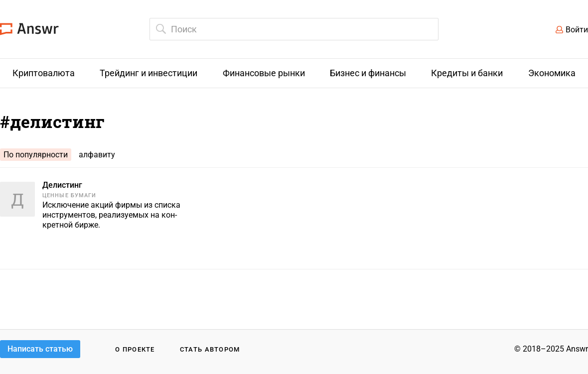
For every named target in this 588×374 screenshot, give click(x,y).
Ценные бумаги (69, 195)
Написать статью (40, 349)
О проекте (135, 349)
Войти (577, 29)
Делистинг (62, 185)
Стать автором (210, 349)
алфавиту (97, 154)
